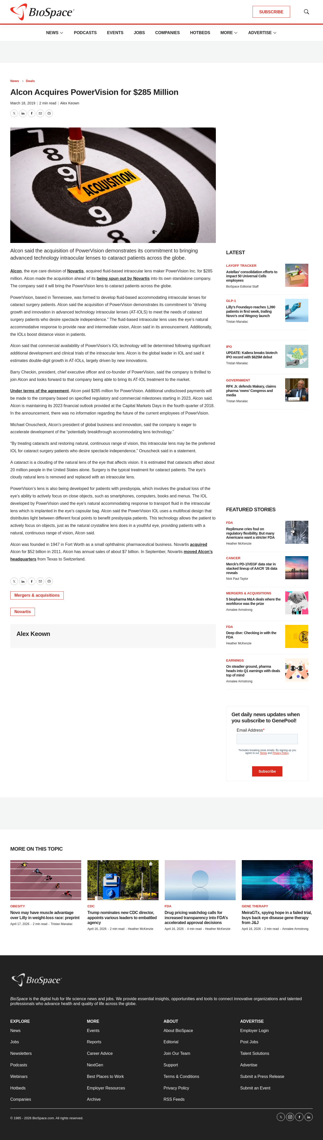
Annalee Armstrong (239, 610)
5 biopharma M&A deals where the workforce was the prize (253, 601)
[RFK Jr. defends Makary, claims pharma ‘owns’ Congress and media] (296, 389)
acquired (198, 544)
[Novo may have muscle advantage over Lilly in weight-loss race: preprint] (45, 880)
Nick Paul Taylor (237, 579)
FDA (229, 523)
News (52, 33)
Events (115, 33)
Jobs (139, 33)
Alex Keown (69, 103)
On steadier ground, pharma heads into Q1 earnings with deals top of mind (253, 670)
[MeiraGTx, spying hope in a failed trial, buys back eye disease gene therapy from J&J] (277, 880)
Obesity (17, 906)
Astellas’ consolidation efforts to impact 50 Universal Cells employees (251, 276)
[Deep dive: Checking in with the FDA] (296, 636)
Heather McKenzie (239, 543)
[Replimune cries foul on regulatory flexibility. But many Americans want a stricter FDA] (296, 532)
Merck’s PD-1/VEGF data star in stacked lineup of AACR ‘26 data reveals (251, 568)
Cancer (233, 558)
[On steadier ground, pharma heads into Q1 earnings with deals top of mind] (296, 670)
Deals (30, 81)
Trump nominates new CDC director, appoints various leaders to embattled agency (122, 917)
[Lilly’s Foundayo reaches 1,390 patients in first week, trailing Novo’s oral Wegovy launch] (296, 310)
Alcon (16, 271)
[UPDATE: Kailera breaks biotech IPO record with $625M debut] (296, 356)
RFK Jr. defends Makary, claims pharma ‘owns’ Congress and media (251, 390)
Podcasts (85, 33)
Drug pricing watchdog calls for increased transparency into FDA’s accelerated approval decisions (196, 917)
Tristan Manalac (237, 321)
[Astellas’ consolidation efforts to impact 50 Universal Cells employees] (296, 275)
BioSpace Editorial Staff (242, 286)
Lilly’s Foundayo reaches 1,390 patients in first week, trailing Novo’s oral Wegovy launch (250, 311)
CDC (91, 906)
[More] (61, 33)
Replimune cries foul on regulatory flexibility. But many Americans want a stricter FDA (250, 533)
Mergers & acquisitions (37, 595)
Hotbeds (200, 33)
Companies (167, 33)
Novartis (75, 271)
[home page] (42, 12)
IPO (229, 347)
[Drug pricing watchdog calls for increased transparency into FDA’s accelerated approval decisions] (200, 880)
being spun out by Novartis (123, 278)
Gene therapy (255, 906)
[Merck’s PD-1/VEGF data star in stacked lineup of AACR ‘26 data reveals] (296, 567)
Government (238, 380)
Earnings (235, 660)
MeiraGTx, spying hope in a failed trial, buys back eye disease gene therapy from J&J (277, 917)
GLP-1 (231, 301)
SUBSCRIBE (271, 12)
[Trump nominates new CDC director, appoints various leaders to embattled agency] (122, 880)
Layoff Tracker (241, 266)
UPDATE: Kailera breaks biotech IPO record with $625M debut (251, 355)
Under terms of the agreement (39, 391)
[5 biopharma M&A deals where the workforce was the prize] (296, 602)
